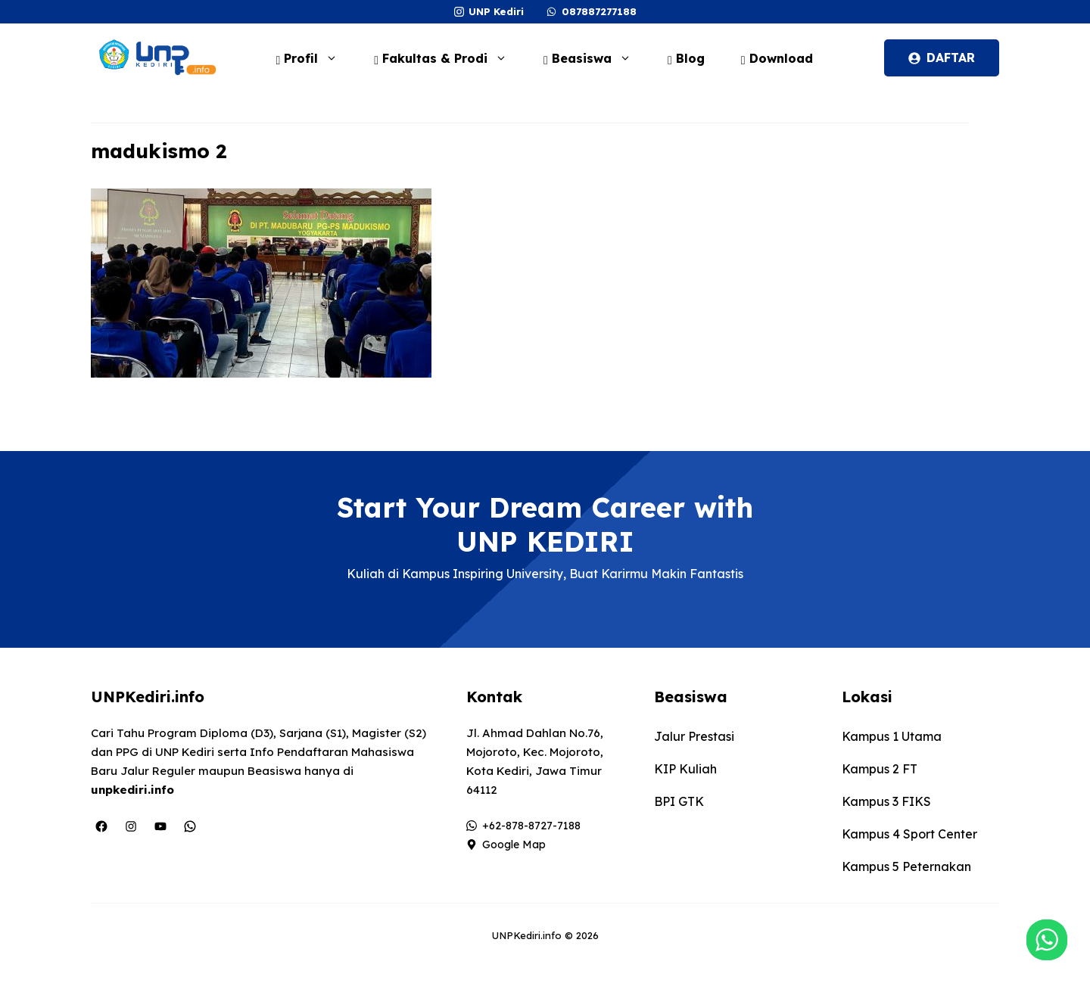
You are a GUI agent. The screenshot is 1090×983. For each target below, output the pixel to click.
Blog (686, 58)
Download (777, 58)
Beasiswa (594, 58)
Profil (314, 58)
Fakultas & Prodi (448, 58)
